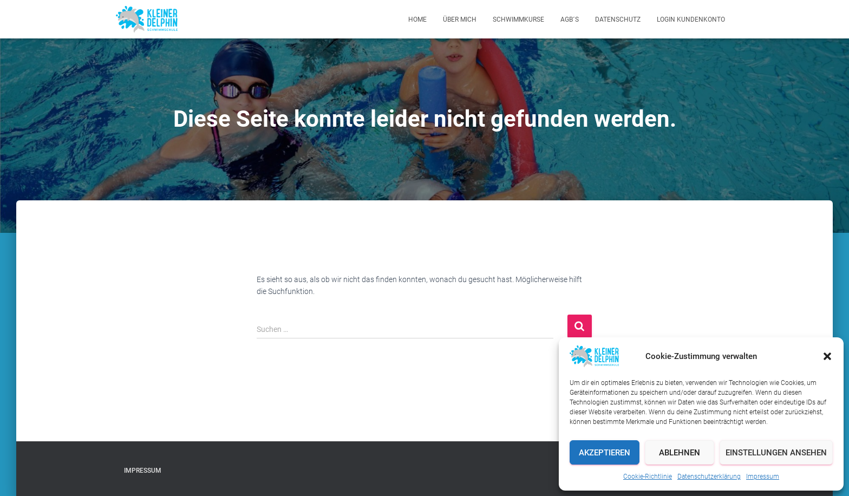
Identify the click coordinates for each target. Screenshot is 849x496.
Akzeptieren (604, 453)
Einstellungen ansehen (776, 453)
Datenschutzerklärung (709, 476)
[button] (827, 356)
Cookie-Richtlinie (647, 476)
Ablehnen (679, 453)
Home (417, 19)
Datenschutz (618, 19)
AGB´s (569, 19)
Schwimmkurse (518, 19)
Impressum (762, 476)
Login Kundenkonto (691, 19)
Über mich (459, 19)
